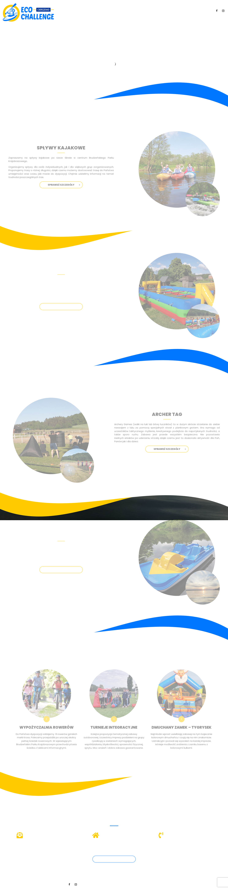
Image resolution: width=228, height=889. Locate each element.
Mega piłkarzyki (140, 10)
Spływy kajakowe (116, 10)
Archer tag (160, 10)
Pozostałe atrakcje (184, 10)
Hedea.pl (157, 884)
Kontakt (206, 10)
